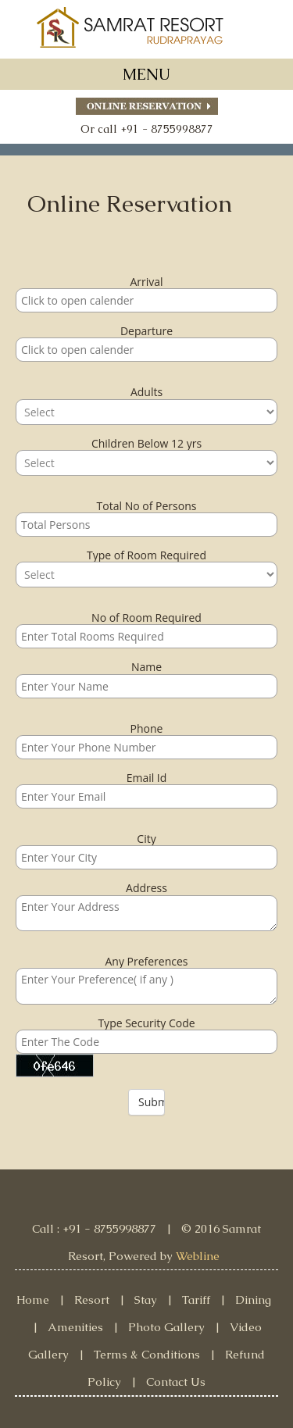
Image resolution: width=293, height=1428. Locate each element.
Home (32, 1299)
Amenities (75, 1326)
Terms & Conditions (147, 1354)
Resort (91, 1299)
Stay (145, 1299)
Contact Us (175, 1381)
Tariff (196, 1299)
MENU (146, 74)
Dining (253, 1299)
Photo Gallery (166, 1326)
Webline (198, 1255)
